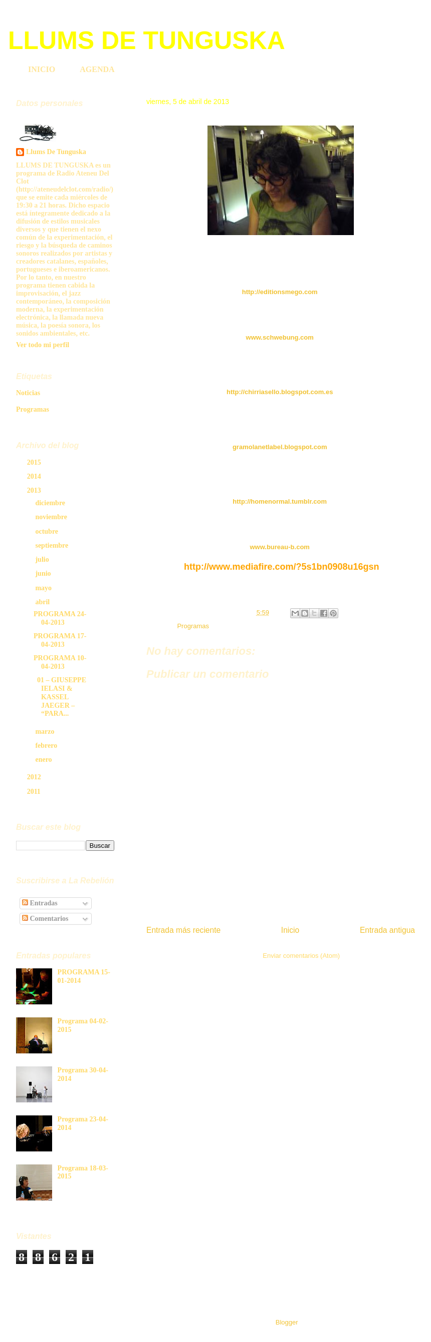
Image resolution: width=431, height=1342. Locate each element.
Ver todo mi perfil (42, 345)
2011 (35, 791)
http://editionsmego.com (280, 292)
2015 (35, 462)
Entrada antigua (387, 930)
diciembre (51, 503)
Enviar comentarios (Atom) (301, 955)
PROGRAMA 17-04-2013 (60, 640)
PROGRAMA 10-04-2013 (60, 662)
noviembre (52, 517)
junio (44, 573)
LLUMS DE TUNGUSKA (146, 41)
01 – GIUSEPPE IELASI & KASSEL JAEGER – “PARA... (60, 696)
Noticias (28, 393)
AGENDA (97, 69)
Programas (193, 626)
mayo (44, 588)
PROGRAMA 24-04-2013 (60, 618)
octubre (47, 531)
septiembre (52, 545)
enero (44, 759)
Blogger (287, 1322)
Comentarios (45, 918)
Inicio (290, 930)
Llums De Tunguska (56, 152)
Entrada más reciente (183, 930)
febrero (47, 745)
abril (43, 602)
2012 (35, 777)
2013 (35, 490)
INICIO (41, 69)
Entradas (40, 903)
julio (43, 559)
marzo (45, 731)
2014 (35, 476)
